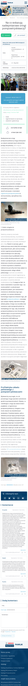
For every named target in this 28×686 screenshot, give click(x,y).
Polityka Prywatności (6, 658)
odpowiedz (23, 550)
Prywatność (8, 631)
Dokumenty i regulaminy (8, 656)
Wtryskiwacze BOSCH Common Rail (11, 682)
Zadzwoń (6, 35)
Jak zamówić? (19, 35)
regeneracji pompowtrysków (10, 193)
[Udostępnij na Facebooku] (4, 498)
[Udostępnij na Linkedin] (13, 498)
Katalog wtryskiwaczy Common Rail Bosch (12, 668)
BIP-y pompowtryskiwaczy (14, 449)
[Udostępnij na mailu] (22, 498)
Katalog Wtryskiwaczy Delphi (9, 670)
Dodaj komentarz (7, 635)
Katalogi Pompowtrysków (8, 673)
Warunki (13, 631)
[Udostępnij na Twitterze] (9, 498)
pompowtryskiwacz (13, 299)
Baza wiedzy (4, 675)
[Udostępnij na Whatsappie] (18, 498)
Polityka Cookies (5, 661)
